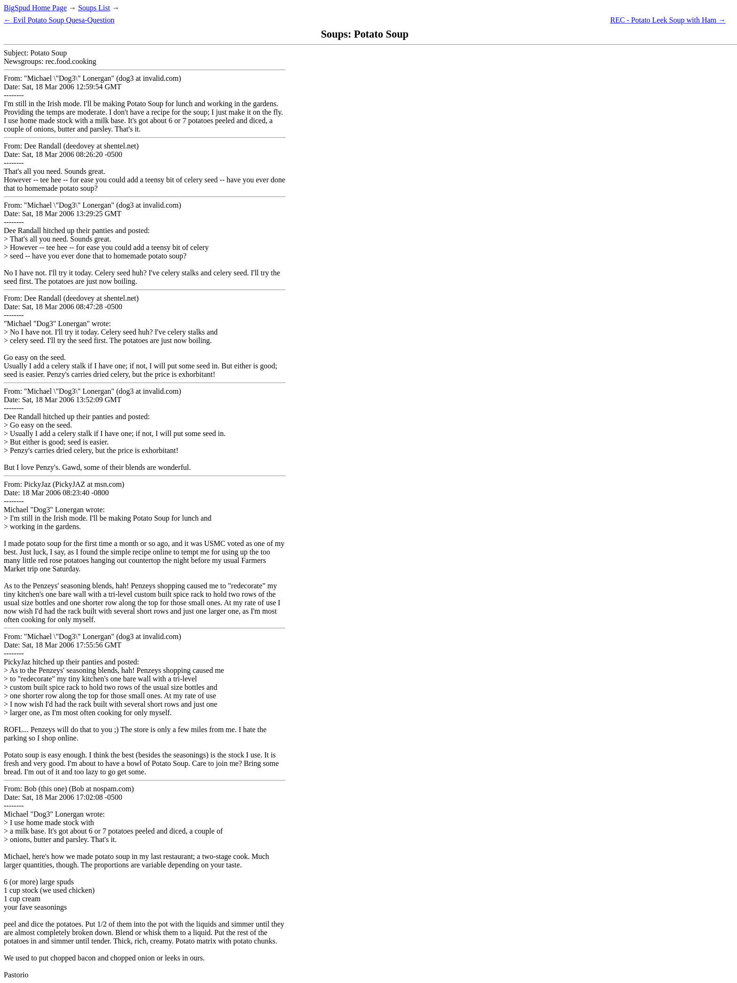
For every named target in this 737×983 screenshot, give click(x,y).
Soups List (94, 8)
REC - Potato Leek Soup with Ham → (668, 20)
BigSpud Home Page (35, 8)
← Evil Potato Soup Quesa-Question (59, 20)
